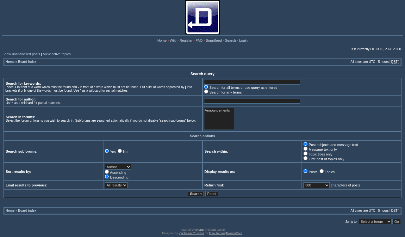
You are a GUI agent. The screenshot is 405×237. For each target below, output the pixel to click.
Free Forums (217, 233)
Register (185, 40)
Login (243, 40)
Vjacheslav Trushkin (191, 233)
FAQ (199, 40)
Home (161, 40)
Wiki (173, 40)
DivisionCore (234, 233)
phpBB (199, 229)
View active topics (57, 54)
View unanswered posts (21, 54)
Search (230, 40)
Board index (27, 62)
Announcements (219, 110)
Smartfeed (214, 40)
